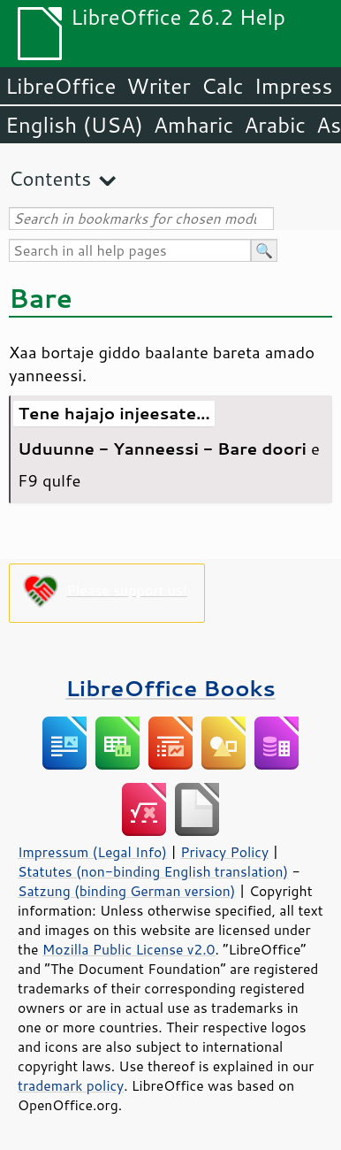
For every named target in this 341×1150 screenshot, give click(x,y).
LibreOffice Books (170, 687)
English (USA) (74, 125)
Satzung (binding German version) (127, 891)
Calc (222, 86)
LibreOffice (60, 86)
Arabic (275, 125)
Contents (50, 178)
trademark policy (71, 1085)
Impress (293, 86)
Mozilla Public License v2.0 (129, 949)
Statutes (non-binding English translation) (153, 871)
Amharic (193, 125)
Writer (158, 86)
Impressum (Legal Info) (92, 852)
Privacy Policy (224, 852)
